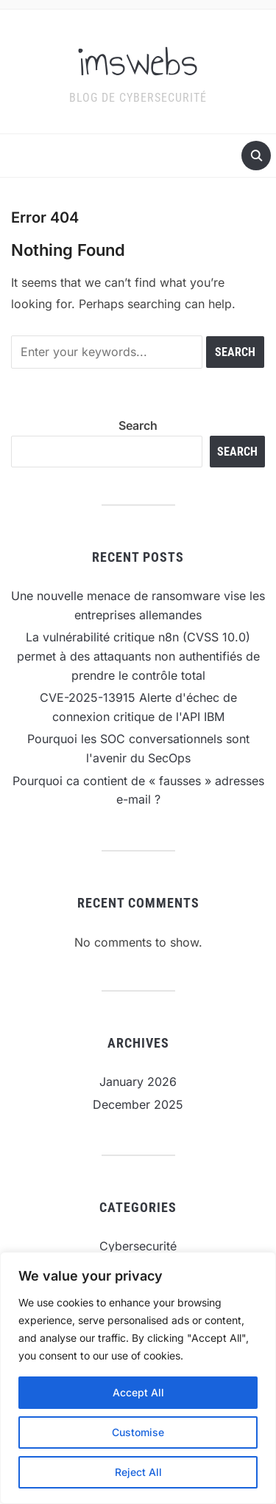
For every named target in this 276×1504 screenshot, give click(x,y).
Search (138, 425)
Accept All (138, 1392)
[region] (138, 1378)
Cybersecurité (138, 1246)
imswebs (138, 62)
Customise (138, 1432)
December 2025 (138, 1104)
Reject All (138, 1472)
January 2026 (138, 1081)
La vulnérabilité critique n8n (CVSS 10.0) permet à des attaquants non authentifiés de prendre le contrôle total (138, 656)
